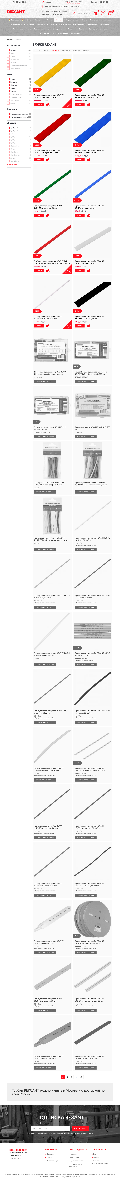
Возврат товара (52, 1161)
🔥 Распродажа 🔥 (16, 20)
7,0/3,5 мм (14, 140)
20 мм (12, 158)
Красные (13, 85)
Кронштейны (92, 24)
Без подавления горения (19, 114)
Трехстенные (15, 68)
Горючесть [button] (12, 109)
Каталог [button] (40, 12)
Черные (13, 91)
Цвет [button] (9, 74)
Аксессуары (75, 33)
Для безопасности (60, 33)
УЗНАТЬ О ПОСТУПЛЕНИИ (45, 381)
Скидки (96, 1157)
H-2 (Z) (12, 53)
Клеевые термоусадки (18, 65)
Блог (95, 1154)
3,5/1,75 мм (14, 131)
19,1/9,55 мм (15, 155)
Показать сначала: (41, 50)
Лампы (76, 20)
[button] (73, 3)
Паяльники (39, 20)
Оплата (49, 1157)
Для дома (93, 29)
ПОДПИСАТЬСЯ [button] (80, 1128)
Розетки (50, 20)
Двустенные (14, 59)
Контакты (57, 14)
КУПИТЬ (39, 104)
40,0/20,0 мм (15, 161)
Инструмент (105, 24)
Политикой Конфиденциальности (59, 1133)
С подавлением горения (19, 117)
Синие (12, 88)
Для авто (82, 29)
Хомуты (53, 24)
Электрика (72, 29)
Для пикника (45, 33)
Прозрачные (14, 100)
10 (81, 1077)
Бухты (12, 56)
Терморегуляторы (17, 24)
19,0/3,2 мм (14, 152)
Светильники (78, 24)
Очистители (38, 29)
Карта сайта (74, 1157)
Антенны (107, 20)
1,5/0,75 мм (14, 128)
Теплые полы (42, 24)
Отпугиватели (96, 20)
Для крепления (59, 29)
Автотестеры (18, 29)
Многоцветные (15, 97)
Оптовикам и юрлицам (56, 12)
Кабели (29, 20)
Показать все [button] (12, 165)
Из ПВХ (13, 62)
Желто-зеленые (16, 94)
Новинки (46, 14)
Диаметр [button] (11, 123)
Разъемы (30, 24)
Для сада (103, 29)
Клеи (48, 29)
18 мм (12, 149)
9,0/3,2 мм (14, 143)
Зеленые (13, 82)
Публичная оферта (77, 1161)
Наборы (67, 20)
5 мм (12, 134)
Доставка (50, 1154)
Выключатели (65, 24)
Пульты (84, 20)
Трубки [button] (58, 20)
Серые (12, 103)
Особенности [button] (13, 46)
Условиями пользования (79, 1133)
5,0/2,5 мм (14, 137)
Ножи (28, 29)
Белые (12, 79)
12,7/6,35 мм (15, 146)
